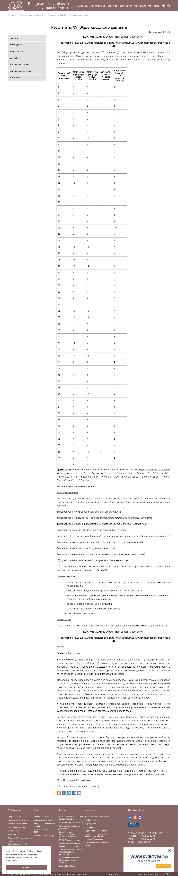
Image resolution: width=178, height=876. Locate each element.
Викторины (15, 77)
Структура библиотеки (17, 824)
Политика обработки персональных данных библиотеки (17, 844)
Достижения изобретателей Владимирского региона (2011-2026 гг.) (70, 860)
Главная (12, 15)
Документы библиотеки (18, 820)
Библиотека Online (41, 817)
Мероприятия (16, 51)
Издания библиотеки (20, 64)
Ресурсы (100, 6)
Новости (14, 38)
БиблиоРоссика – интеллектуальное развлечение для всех (68, 834)
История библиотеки (16, 827)
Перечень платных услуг (44, 836)
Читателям (125, 6)
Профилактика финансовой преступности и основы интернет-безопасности (96, 837)
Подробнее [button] (11, 860)
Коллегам (140, 6)
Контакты (154, 6)
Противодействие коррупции (20, 838)
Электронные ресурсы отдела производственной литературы (71, 852)
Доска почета (13, 831)
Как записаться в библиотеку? (97, 817)
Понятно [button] (26, 867)
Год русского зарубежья (31, 15)
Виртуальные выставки (21, 71)
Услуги (112, 6)
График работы (14, 817)
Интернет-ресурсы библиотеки (72, 822)
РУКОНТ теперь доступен (69, 840)
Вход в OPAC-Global (67, 866)
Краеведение (16, 45)
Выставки (14, 58)
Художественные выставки (96, 831)
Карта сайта (112, 874)
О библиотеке (85, 6)
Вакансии (12, 835)
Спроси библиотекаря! (43, 820)
